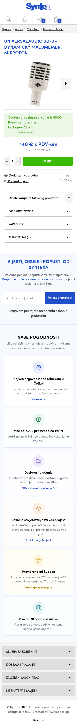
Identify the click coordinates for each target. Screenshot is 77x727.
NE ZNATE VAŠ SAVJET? (21, 690)
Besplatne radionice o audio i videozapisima (32, 279)
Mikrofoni (33, 29)
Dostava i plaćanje (20, 664)
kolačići (23, 711)
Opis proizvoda (20, 211)
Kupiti (47, 161)
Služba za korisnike (21, 651)
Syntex (6, 29)
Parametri (16, 224)
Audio (19, 29)
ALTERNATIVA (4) (19, 237)
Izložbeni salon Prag (22, 677)
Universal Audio (53, 29)
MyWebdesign (59, 711)
